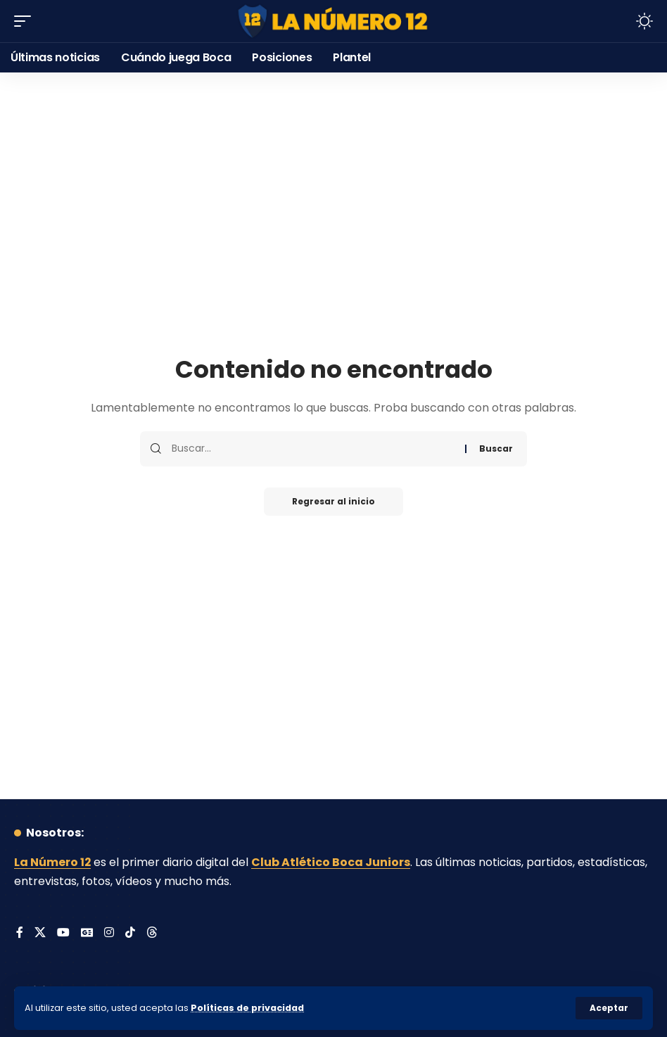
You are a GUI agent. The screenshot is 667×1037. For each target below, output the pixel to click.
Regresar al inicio (333, 501)
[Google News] (87, 933)
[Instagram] (110, 933)
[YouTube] (63, 933)
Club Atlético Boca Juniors (331, 862)
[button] (609, 1008)
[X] (40, 933)
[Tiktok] (131, 933)
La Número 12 (52, 862)
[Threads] (152, 933)
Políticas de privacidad (248, 1008)
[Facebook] (19, 933)
